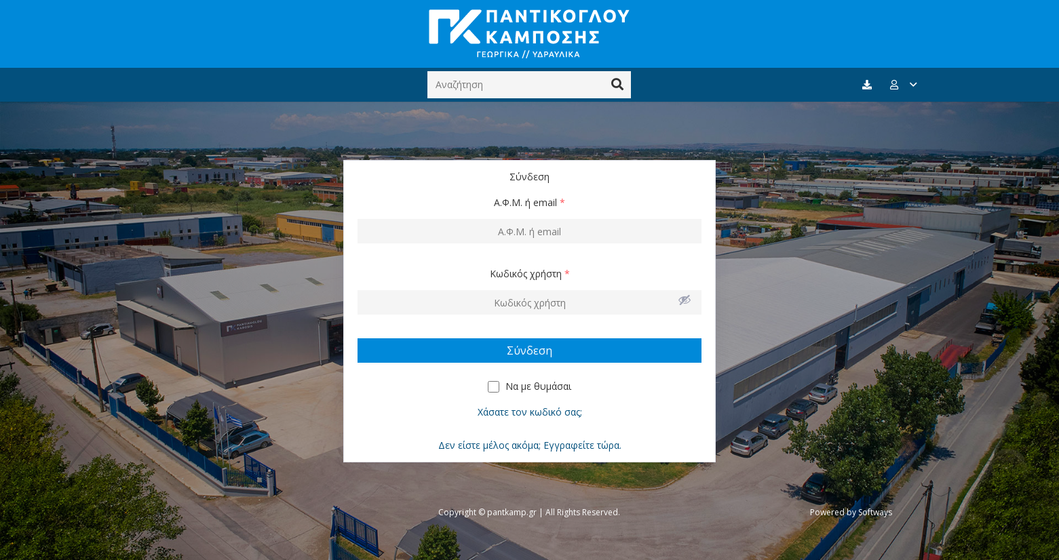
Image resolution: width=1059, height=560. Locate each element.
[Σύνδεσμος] (529, 34)
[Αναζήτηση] (529, 84)
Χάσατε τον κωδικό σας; (530, 411)
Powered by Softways (851, 512)
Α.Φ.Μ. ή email (529, 202)
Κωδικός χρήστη (530, 273)
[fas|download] (869, 85)
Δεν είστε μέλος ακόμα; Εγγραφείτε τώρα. (529, 445)
